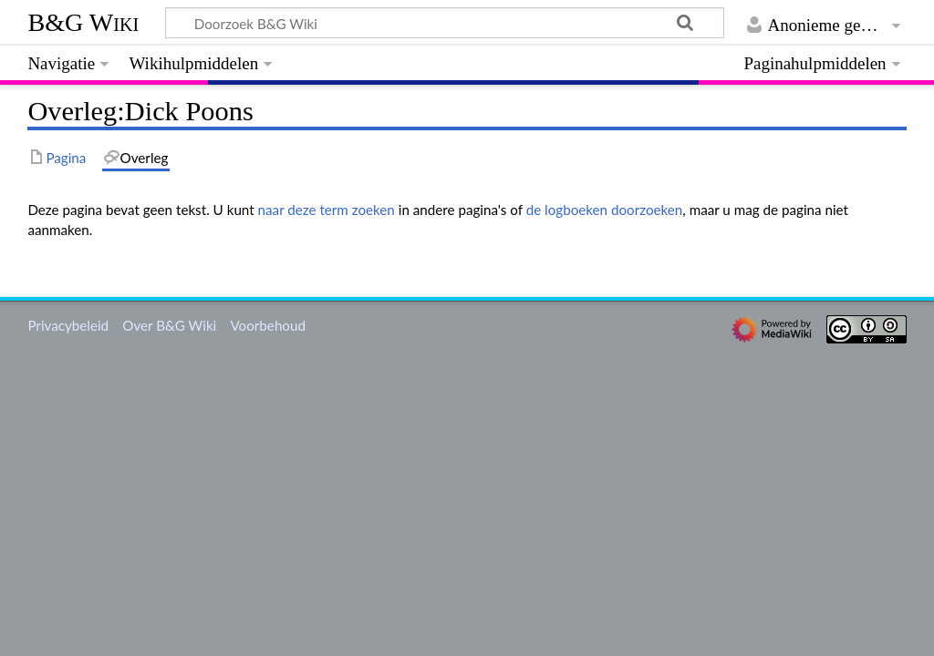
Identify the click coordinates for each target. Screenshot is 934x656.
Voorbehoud (267, 325)
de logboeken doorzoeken (604, 209)
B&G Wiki (83, 22)
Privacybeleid (68, 325)
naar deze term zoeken (326, 209)
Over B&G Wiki (169, 325)
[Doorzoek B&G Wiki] (444, 22)
